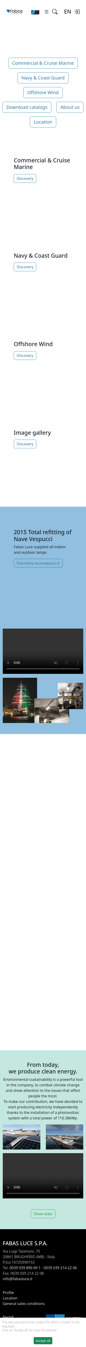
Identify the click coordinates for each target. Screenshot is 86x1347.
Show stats (43, 1213)
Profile (8, 1292)
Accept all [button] (43, 1341)
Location (43, 122)
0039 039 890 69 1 (25, 1267)
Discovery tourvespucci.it (38, 563)
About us (70, 107)
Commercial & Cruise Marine (43, 63)
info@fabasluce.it (17, 1278)
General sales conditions (24, 1303)
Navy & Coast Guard (42, 78)
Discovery (25, 178)
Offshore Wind (42, 92)
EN (67, 11)
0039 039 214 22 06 (60, 1267)
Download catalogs (26, 107)
